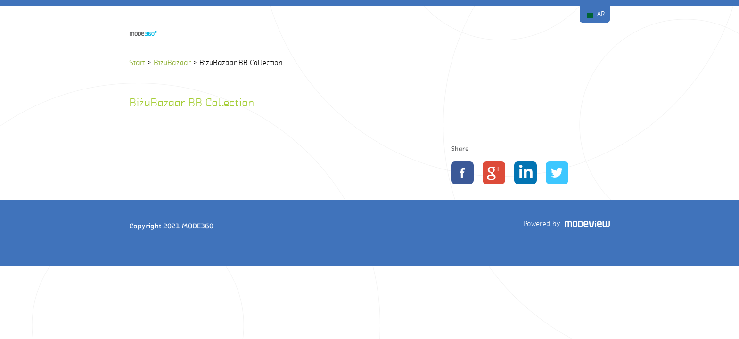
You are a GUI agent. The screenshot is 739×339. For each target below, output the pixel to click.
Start (137, 62)
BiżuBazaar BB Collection (191, 102)
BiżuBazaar (172, 62)
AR (601, 14)
